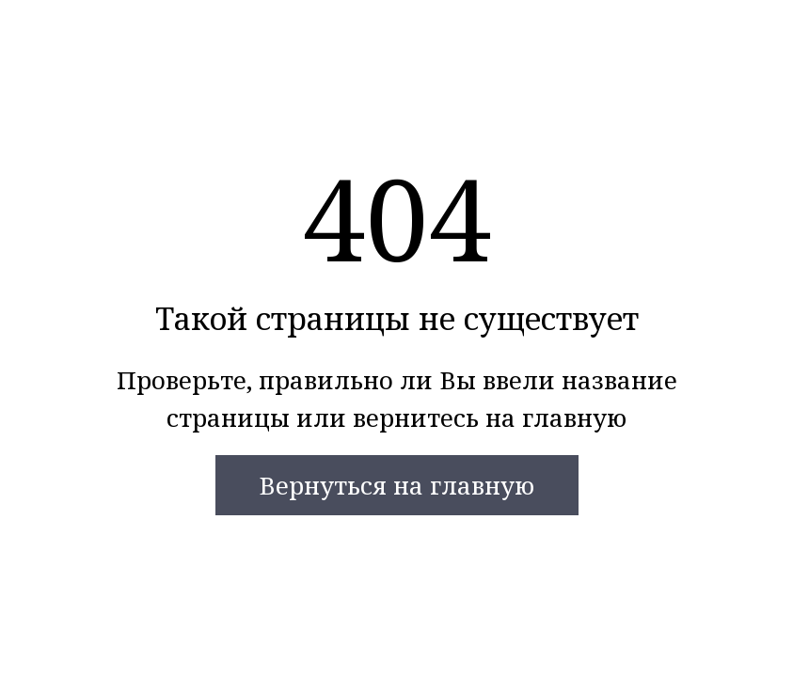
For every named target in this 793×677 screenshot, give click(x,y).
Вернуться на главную (396, 485)
